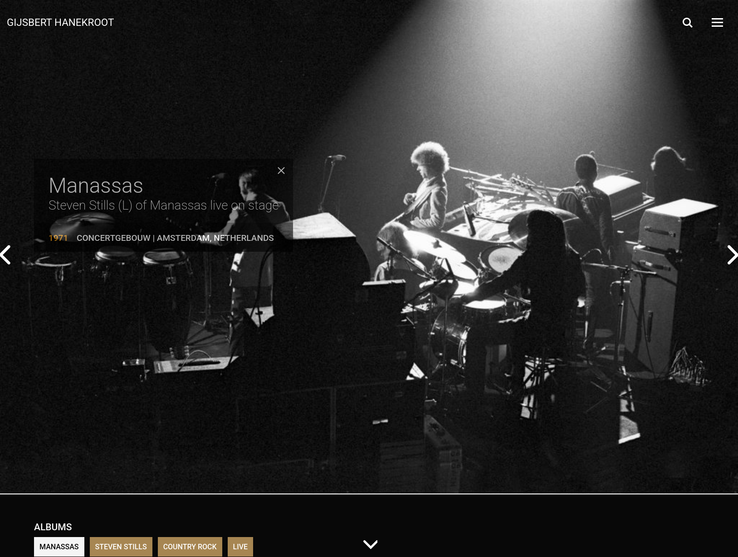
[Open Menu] (716, 22)
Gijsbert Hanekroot (60, 21)
